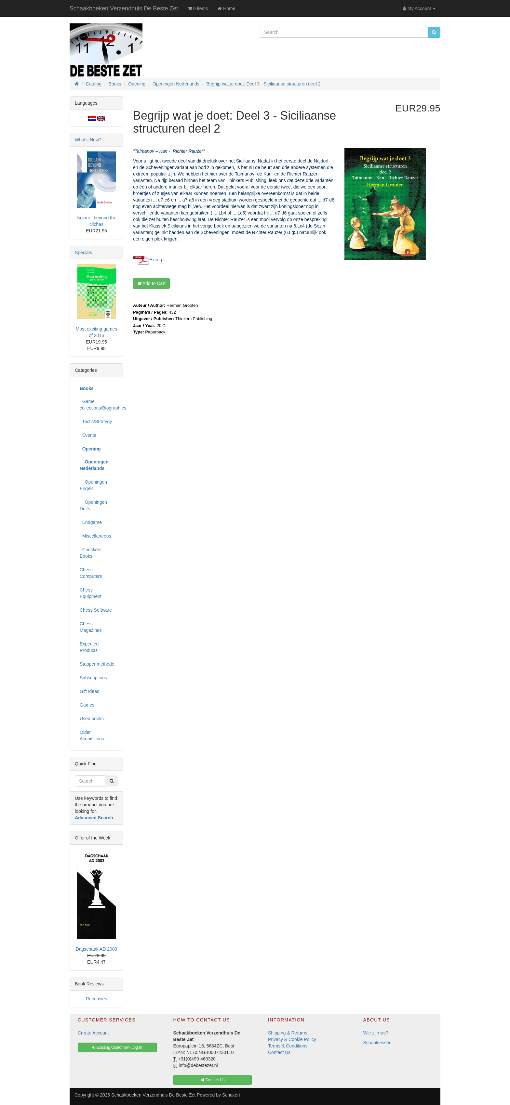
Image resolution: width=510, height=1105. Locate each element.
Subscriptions (93, 677)
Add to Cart (151, 283)
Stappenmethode (97, 664)
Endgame (91, 522)
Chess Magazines (91, 627)
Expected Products (89, 647)
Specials (83, 252)
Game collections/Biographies (99, 404)
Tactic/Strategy (96, 421)
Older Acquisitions (92, 735)
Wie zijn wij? (375, 1032)
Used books (92, 718)
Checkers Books (90, 553)
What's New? (88, 139)
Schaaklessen (377, 1042)
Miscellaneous (95, 536)
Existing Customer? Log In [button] (117, 1047)
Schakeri (231, 1095)
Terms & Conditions (287, 1045)
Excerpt (157, 259)
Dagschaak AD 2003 (96, 949)
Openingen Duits (93, 505)
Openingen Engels (93, 485)
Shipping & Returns (287, 1032)
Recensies (96, 998)
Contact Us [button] (212, 1080)
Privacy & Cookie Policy (292, 1039)
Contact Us (279, 1052)
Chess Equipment (90, 593)
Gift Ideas (89, 691)
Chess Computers (91, 573)
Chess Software (96, 610)
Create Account (93, 1032)
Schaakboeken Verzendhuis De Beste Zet (124, 8)
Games (87, 705)
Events (88, 435)
